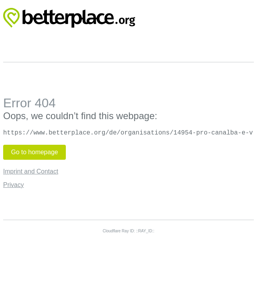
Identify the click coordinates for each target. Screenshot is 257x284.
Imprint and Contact (30, 171)
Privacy (13, 184)
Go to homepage (34, 152)
